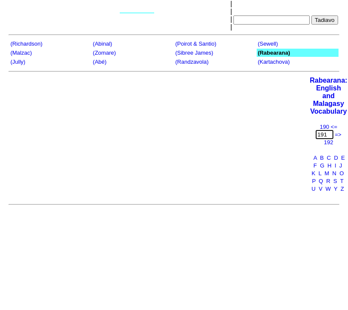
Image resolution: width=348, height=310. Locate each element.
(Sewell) (268, 43)
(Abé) (100, 62)
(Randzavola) (191, 62)
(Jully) (17, 62)
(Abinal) (102, 43)
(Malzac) (21, 53)
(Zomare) (104, 53)
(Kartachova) (273, 62)
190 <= (329, 127)
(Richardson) (26, 43)
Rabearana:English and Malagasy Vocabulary (328, 96)
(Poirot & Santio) (195, 43)
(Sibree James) (194, 53)
